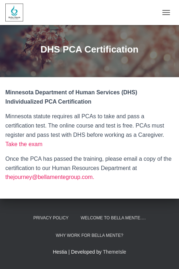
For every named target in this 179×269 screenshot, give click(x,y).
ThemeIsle (114, 252)
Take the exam (23, 144)
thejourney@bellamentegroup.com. (49, 177)
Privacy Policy (50, 217)
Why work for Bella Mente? (89, 235)
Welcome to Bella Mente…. (113, 217)
